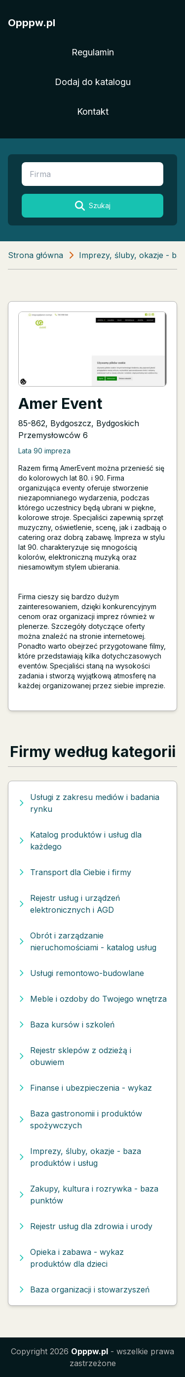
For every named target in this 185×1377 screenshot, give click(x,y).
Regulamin (93, 52)
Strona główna (35, 255)
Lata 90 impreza (44, 450)
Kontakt (93, 111)
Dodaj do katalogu (93, 82)
